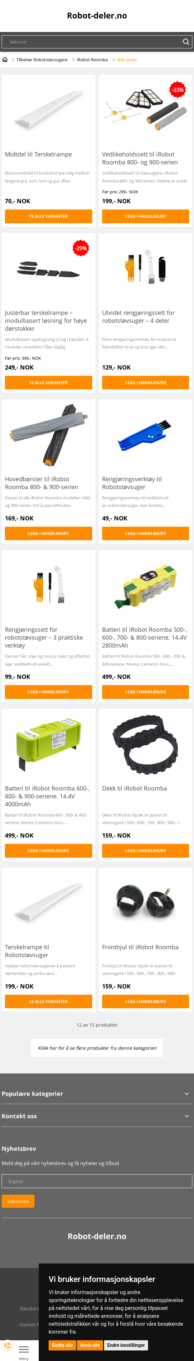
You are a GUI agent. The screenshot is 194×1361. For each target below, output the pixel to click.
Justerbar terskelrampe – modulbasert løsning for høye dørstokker (46, 320)
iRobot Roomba (92, 60)
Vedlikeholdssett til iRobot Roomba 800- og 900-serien (140, 158)
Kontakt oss (19, 1116)
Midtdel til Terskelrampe (38, 154)
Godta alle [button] (62, 1345)
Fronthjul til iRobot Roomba (140, 947)
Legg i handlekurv (145, 216)
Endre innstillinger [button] (126, 1345)
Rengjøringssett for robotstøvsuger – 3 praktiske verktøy (44, 637)
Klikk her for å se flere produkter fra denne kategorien (97, 1048)
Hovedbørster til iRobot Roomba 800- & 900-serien (41, 483)
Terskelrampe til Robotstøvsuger (27, 951)
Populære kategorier (32, 1093)
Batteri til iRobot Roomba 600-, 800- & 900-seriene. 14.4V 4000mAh (47, 796)
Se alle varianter (48, 216)
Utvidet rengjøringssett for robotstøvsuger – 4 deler (138, 316)
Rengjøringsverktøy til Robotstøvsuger (132, 483)
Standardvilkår (35, 1308)
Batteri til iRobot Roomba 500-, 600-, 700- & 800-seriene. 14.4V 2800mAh (144, 637)
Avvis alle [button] (90, 1345)
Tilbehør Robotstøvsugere (41, 60)
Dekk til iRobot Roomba (134, 788)
